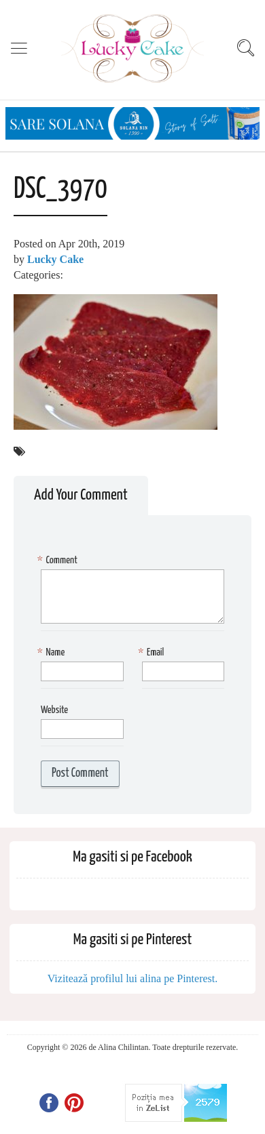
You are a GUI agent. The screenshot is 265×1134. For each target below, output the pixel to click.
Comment (59, 561)
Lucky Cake (55, 259)
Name (53, 653)
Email (153, 653)
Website (54, 710)
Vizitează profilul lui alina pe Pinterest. (133, 978)
